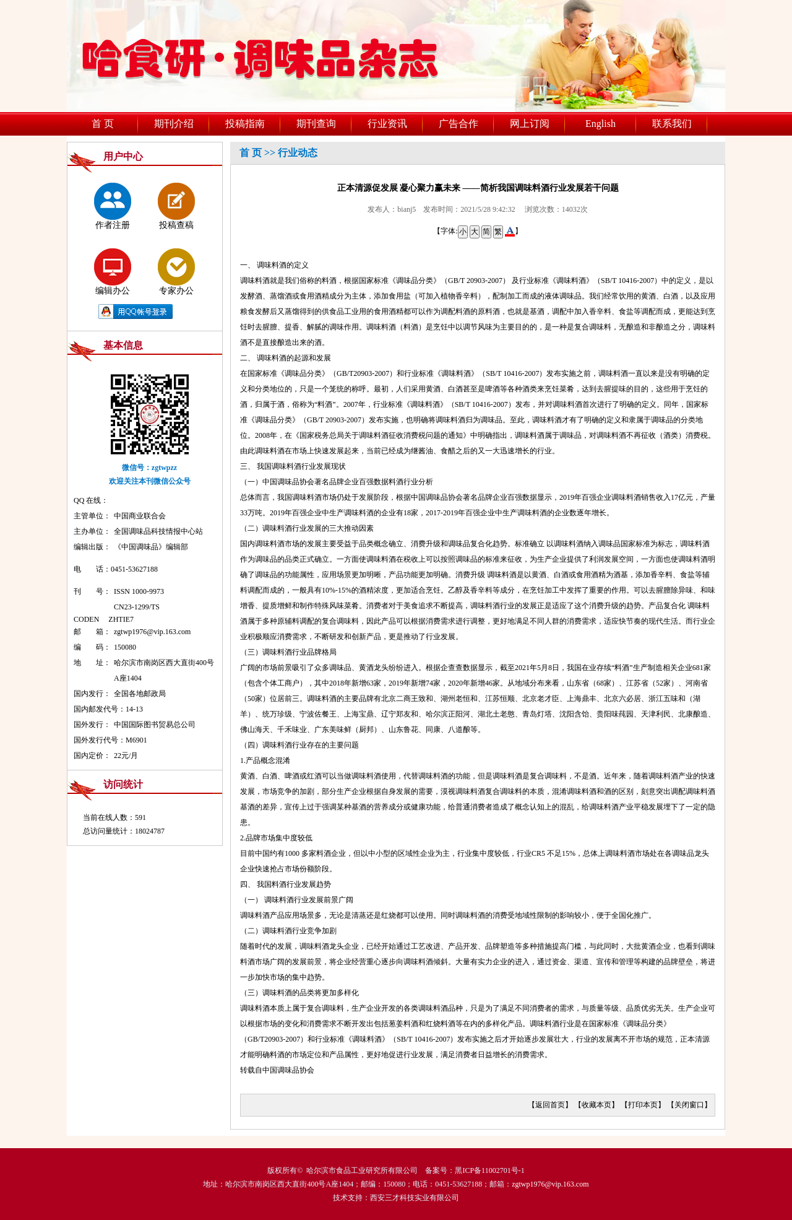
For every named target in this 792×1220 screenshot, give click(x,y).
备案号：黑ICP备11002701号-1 (474, 1170)
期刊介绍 (174, 123)
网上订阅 (529, 123)
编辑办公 (112, 271)
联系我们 (672, 123)
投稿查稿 (176, 206)
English (600, 123)
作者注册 (112, 206)
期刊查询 (316, 123)
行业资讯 (387, 123)
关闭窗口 (689, 1104)
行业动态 (297, 152)
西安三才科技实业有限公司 (414, 1197)
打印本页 (643, 1104)
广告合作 (458, 123)
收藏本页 (596, 1104)
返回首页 (550, 1104)
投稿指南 (245, 123)
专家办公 (176, 271)
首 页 (103, 123)
